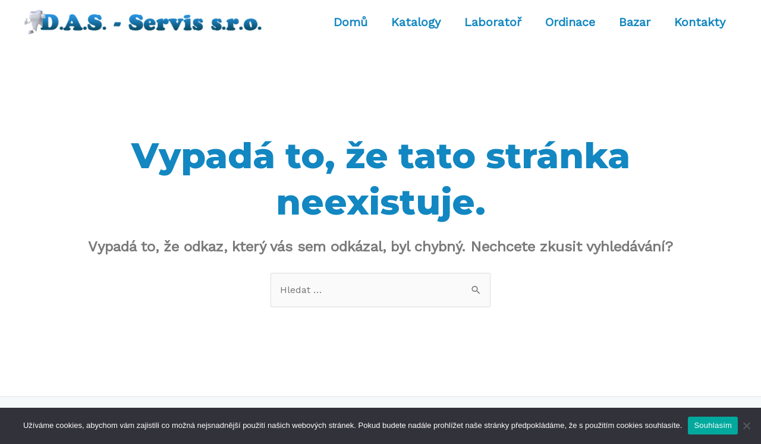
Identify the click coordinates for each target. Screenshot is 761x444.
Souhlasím (713, 425)
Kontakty (699, 22)
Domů (350, 22)
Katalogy (416, 22)
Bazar (634, 22)
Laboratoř (492, 22)
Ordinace (570, 22)
